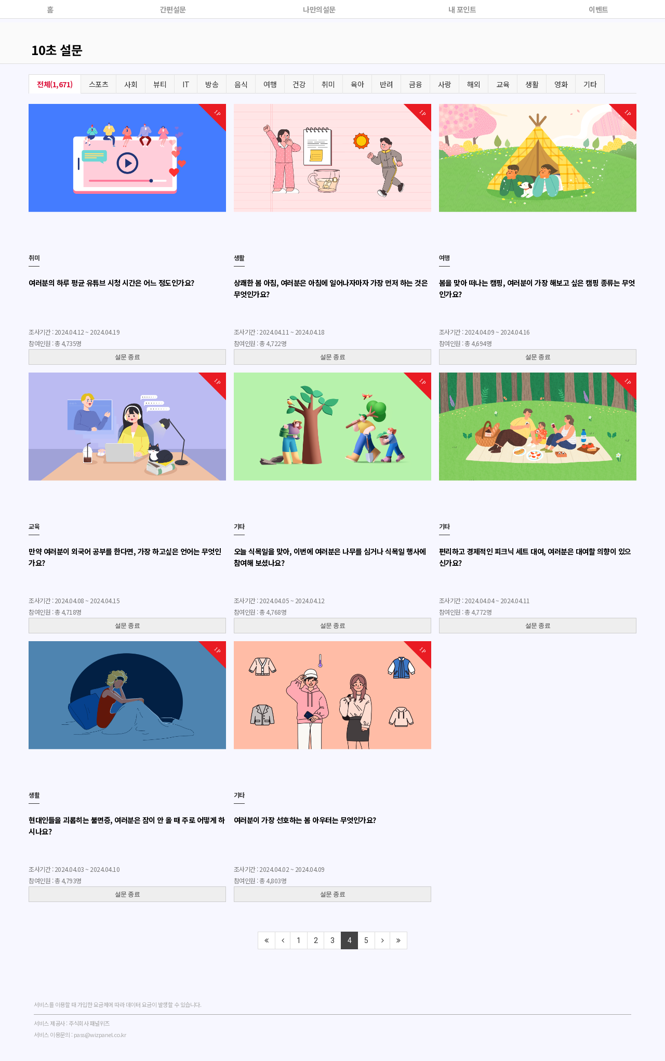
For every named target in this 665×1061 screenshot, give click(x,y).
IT (185, 84)
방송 (211, 84)
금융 (415, 84)
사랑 (444, 84)
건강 (298, 84)
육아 (357, 84)
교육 (502, 84)
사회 (130, 84)
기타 (589, 84)
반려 (386, 84)
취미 (328, 84)
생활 (531, 84)
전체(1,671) (55, 84)
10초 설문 (56, 50)
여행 (269, 84)
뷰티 (159, 84)
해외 (473, 84)
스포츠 (99, 84)
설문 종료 (127, 357)
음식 (240, 84)
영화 (560, 84)
